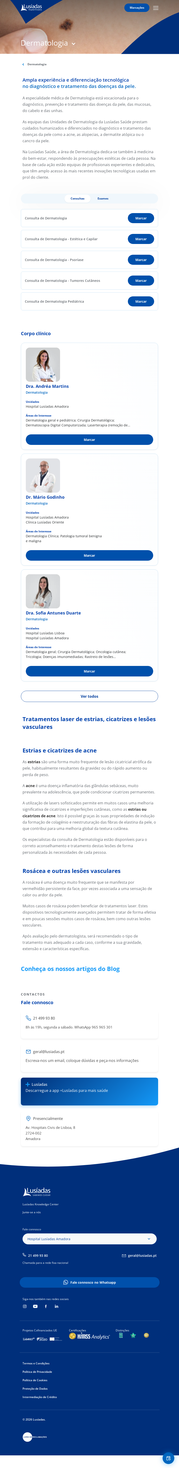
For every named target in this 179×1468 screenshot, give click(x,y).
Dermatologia (37, 392)
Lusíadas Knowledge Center (41, 1204)
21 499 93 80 (38, 1255)
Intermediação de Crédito (40, 1397)
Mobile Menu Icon (155, 7)
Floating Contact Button (169, 1458)
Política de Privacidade (37, 1372)
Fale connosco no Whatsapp (93, 1282)
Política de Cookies (35, 1380)
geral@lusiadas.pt (142, 1255)
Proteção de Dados (35, 1389)
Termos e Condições (36, 1363)
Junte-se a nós (32, 1212)
